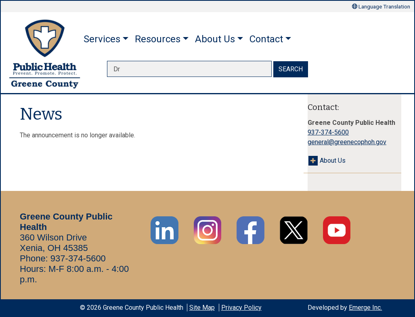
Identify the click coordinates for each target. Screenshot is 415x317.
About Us (333, 160)
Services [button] (102, 39)
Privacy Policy (241, 307)
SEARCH (291, 69)
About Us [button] (215, 39)
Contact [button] (266, 39)
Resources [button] (157, 39)
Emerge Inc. (365, 307)
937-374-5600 (328, 132)
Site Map (202, 307)
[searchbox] (189, 69)
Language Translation (381, 6)
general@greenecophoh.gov (347, 142)
